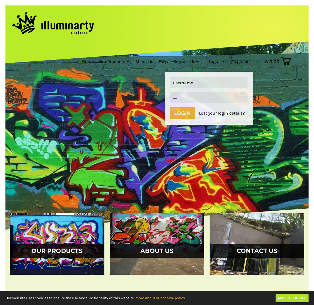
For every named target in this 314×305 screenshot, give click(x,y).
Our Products (114, 61)
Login (217, 61)
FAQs (163, 61)
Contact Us (184, 61)
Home (88, 61)
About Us (144, 61)
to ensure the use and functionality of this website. (117, 298)
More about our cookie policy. (160, 298)
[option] (157, 147)
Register (240, 61)
